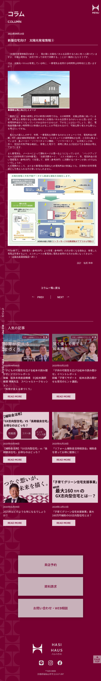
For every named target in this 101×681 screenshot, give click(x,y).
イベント (3, 312)
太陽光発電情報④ (20, 257)
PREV (40, 297)
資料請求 (3, 347)
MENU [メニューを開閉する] (95, 13)
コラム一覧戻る (50, 288)
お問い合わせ (3, 366)
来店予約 (3, 330)
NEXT (60, 297)
